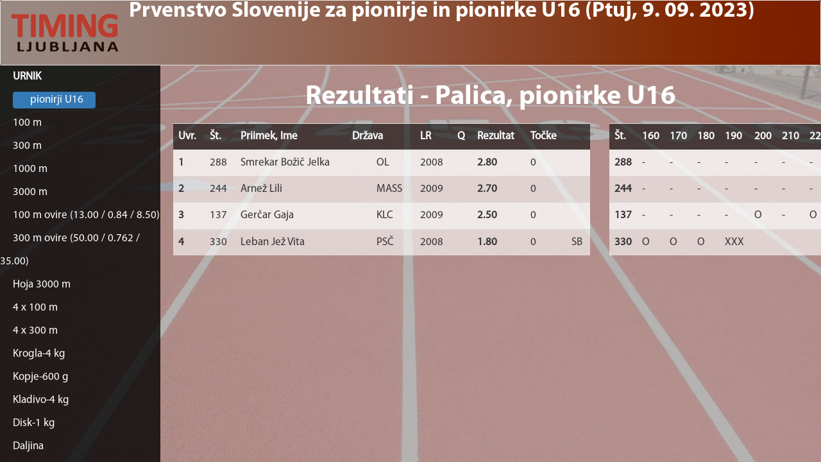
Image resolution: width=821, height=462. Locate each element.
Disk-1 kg (34, 423)
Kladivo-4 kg (41, 400)
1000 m (30, 169)
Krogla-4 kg (39, 353)
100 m (27, 122)
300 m (27, 146)
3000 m (30, 192)
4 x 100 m (35, 307)
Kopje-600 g (41, 377)
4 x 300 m (35, 330)
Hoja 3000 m (42, 284)
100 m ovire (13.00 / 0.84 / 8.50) (86, 215)
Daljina (28, 446)
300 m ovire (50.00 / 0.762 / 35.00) (70, 250)
